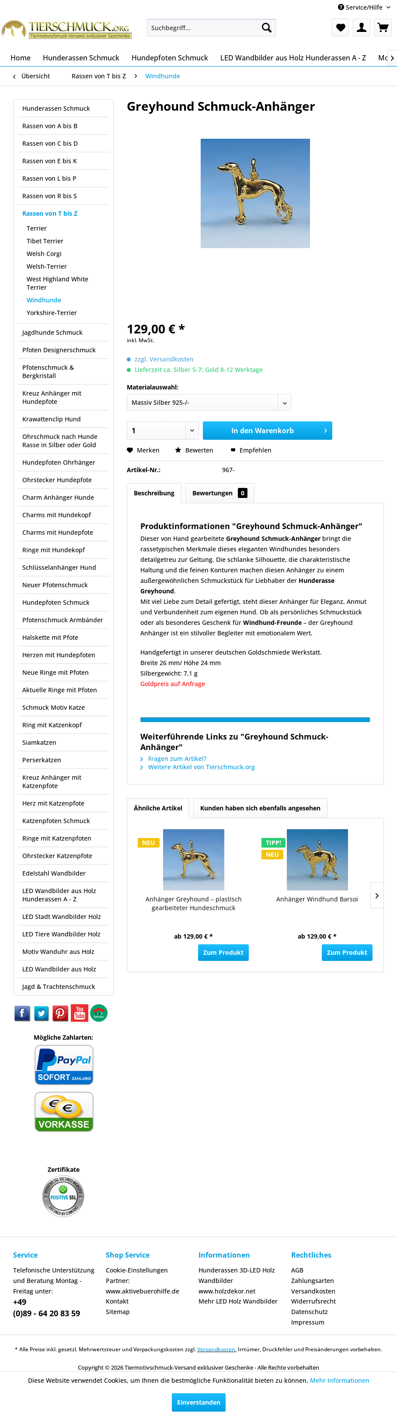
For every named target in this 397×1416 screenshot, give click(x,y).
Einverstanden (198, 1402)
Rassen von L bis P (49, 178)
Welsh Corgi (44, 253)
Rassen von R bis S (49, 196)
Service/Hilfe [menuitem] (361, 7)
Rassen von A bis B (49, 126)
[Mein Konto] (361, 27)
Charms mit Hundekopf (56, 515)
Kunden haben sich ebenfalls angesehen (260, 808)
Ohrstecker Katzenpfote (57, 856)
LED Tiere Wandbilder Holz (61, 934)
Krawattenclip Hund (51, 419)
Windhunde (44, 300)
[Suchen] (267, 27)
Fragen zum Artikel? (173, 758)
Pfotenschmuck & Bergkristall (48, 371)
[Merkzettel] (340, 27)
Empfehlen (251, 450)
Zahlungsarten (312, 1280)
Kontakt (117, 1301)
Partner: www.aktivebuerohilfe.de (142, 1285)
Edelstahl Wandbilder (54, 873)
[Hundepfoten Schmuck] (169, 57)
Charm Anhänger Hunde (58, 497)
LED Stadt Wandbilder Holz (61, 916)
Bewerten (195, 450)
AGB (297, 1270)
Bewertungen (219, 493)
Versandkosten (313, 1291)
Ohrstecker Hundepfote (57, 480)
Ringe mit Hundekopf (53, 550)
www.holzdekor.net (226, 1291)
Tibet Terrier (45, 241)
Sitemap (118, 1311)
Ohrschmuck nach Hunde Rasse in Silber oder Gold (60, 440)
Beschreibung (154, 493)
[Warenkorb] (383, 27)
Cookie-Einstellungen (137, 1270)
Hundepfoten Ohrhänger (58, 462)
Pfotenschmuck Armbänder (62, 620)
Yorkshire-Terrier (52, 312)
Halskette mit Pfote (50, 637)
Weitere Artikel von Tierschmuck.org (197, 767)
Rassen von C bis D (50, 143)
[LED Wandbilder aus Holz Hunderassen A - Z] (293, 57)
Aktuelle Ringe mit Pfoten (59, 690)
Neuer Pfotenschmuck (55, 585)
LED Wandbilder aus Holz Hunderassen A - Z (59, 895)
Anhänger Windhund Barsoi (317, 899)
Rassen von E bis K (49, 161)
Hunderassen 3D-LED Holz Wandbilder (236, 1275)
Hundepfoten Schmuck (56, 602)
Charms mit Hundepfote (57, 532)
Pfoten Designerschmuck (59, 350)
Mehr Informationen (339, 1380)
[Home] (20, 57)
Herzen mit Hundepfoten (58, 655)
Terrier (37, 228)
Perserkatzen (41, 760)
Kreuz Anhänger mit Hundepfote (51, 397)
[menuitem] (211, 27)
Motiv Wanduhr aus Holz (58, 951)
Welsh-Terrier (47, 266)
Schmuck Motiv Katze (53, 707)
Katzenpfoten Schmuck (56, 821)
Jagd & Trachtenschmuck (58, 986)
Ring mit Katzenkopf (52, 725)
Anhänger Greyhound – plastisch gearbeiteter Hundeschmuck (194, 903)
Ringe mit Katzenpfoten (56, 838)
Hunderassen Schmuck (56, 108)
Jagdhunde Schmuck (52, 332)
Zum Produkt (223, 952)
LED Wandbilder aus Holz (59, 969)
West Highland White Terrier (57, 283)
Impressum (307, 1322)
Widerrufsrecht (313, 1301)
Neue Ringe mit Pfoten (55, 672)
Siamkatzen (39, 742)
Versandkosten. (217, 1349)
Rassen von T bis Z (49, 213)
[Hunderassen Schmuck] (81, 57)
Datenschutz (309, 1311)
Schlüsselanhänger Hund (59, 567)
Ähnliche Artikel (158, 808)
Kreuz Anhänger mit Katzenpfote (51, 781)
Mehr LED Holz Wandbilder (238, 1301)
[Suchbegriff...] (211, 27)
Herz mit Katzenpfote (53, 803)
